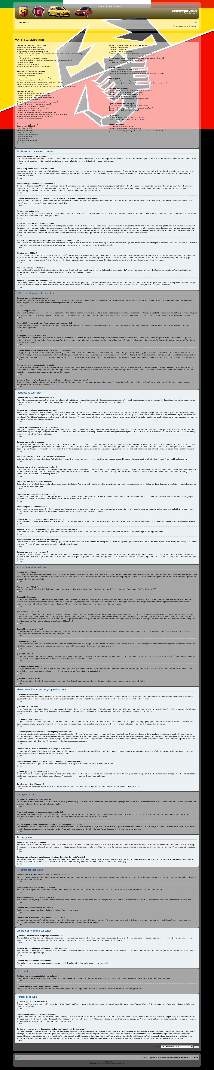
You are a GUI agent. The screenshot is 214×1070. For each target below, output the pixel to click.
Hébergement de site (117, 1063)
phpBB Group (76, 1004)
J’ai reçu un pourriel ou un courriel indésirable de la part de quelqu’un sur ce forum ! (136, 73)
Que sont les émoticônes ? (25, 130)
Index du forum (23, 22)
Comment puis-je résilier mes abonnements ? (124, 110)
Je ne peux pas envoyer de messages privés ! (124, 69)
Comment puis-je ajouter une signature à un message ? (35, 98)
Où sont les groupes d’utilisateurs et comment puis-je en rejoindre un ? (132, 54)
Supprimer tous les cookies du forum (160, 1057)
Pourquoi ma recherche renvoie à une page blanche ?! (127, 94)
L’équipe (144, 1057)
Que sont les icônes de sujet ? (27, 143)
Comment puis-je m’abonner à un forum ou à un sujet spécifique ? (131, 108)
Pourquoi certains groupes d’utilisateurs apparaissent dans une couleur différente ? (136, 58)
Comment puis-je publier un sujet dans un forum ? (33, 93)
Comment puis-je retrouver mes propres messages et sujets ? (129, 98)
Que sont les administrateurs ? (119, 47)
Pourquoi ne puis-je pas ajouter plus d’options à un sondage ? (37, 102)
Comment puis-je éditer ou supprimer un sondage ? (34, 104)
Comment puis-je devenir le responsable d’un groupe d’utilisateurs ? (131, 56)
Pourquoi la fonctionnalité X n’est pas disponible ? (125, 128)
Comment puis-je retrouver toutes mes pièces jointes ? (127, 119)
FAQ (176, 26)
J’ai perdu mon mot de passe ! (27, 56)
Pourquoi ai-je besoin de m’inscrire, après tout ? (32, 49)
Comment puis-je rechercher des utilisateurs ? (124, 96)
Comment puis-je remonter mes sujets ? (30, 119)
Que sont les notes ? (23, 138)
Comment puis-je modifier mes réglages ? (30, 73)
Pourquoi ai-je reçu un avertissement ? (29, 110)
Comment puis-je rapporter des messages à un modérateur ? (37, 112)
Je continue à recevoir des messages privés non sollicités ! (128, 71)
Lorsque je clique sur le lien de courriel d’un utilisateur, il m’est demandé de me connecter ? (47, 86)
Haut (20, 163)
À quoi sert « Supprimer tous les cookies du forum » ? (34, 66)
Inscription (184, 26)
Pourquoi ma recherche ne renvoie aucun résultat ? (126, 92)
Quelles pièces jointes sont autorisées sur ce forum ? (126, 117)
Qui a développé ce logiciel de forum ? (121, 126)
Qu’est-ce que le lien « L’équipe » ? (120, 62)
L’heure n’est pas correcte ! (26, 75)
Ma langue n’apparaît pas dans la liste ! (30, 80)
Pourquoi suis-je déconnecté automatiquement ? (33, 52)
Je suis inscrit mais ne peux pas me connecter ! (32, 58)
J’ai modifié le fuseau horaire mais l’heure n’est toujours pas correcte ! (40, 78)
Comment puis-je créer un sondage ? (29, 100)
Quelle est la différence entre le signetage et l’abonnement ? (129, 106)
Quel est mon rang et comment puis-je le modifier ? (34, 84)
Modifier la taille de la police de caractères (196, 22)
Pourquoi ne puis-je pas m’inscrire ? (29, 64)
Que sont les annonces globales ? (28, 134)
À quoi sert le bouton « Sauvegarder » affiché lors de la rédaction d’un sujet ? (42, 114)
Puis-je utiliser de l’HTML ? (25, 128)
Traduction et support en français (100, 1063)
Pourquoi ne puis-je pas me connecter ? (30, 47)
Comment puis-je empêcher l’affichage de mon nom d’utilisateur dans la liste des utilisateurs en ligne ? (51, 54)
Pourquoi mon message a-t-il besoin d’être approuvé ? (35, 116)
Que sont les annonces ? (25, 136)
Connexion (194, 26)
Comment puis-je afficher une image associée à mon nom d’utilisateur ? (40, 82)
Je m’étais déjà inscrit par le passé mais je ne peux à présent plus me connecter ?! (44, 60)
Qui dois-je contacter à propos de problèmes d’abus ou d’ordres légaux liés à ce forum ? (138, 131)
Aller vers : (156, 1046)
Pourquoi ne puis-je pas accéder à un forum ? (32, 106)
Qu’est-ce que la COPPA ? (25, 62)
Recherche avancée (190, 13)
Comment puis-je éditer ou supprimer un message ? (34, 95)
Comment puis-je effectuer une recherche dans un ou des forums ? (131, 90)
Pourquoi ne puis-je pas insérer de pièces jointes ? (33, 108)
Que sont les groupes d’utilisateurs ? (121, 52)
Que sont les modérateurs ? (118, 49)
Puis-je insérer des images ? (26, 132)
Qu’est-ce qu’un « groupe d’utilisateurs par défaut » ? (126, 60)
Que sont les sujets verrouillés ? (27, 140)
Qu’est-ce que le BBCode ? (26, 126)
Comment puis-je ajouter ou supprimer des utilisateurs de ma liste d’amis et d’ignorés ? (138, 83)
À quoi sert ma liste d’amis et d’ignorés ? (122, 81)
